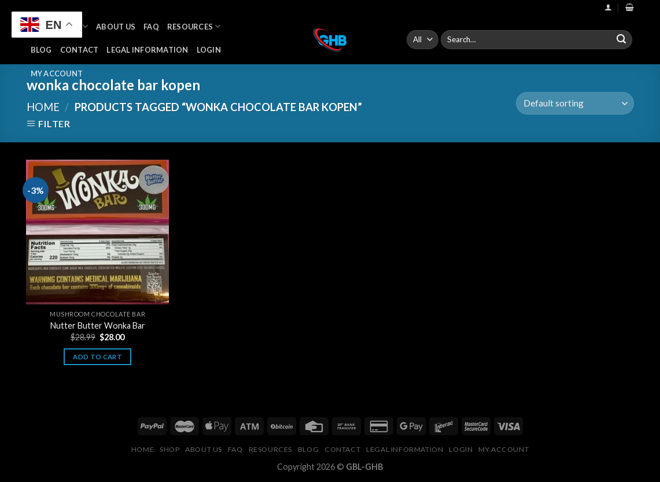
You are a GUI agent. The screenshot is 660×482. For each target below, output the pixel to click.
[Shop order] (574, 103)
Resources (194, 26)
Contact (79, 49)
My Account (57, 73)
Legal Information (147, 49)
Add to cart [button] (97, 356)
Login (209, 49)
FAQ (151, 26)
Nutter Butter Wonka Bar (97, 325)
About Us (115, 26)
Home (43, 107)
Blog (41, 49)
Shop (169, 449)
